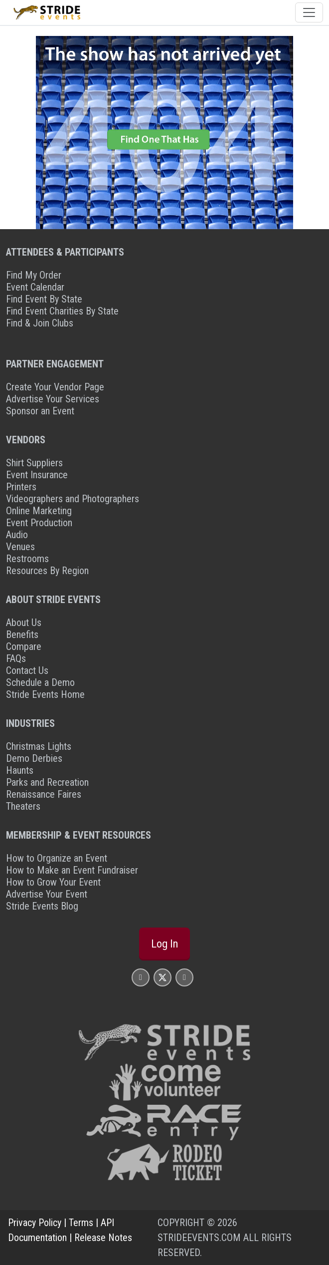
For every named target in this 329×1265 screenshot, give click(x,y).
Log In (164, 943)
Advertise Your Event (46, 894)
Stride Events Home (45, 694)
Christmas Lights (38, 746)
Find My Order (33, 275)
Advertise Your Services (52, 399)
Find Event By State (44, 299)
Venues (20, 547)
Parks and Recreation (47, 782)
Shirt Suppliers (34, 463)
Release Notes (103, 1238)
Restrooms (27, 559)
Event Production (39, 523)
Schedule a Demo (40, 682)
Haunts (19, 770)
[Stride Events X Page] (162, 977)
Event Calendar (35, 287)
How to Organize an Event (56, 858)
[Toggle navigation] (309, 12)
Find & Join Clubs (39, 323)
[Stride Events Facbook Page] (141, 977)
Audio (17, 535)
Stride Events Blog (42, 906)
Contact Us (27, 670)
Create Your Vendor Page (55, 387)
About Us (23, 623)
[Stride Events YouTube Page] (184, 977)
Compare (23, 646)
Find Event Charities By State (62, 311)
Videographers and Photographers (72, 499)
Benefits (22, 634)
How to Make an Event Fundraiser (72, 870)
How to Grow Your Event (53, 882)
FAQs (16, 658)
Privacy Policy (34, 1223)
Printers (21, 487)
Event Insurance (37, 475)
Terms (81, 1223)
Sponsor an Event (40, 411)
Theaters (23, 806)
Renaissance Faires (43, 794)
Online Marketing (39, 511)
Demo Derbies (34, 758)
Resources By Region (47, 571)
